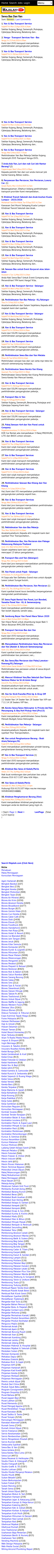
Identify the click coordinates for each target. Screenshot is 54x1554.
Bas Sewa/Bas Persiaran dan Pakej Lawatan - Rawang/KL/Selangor (25, 662)
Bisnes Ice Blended (10, 935)
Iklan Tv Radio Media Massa (15, 1037)
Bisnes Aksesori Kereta (12, 903)
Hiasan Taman (8, 1029)
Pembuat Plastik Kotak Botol (15, 1290)
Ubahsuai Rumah (9, 1526)
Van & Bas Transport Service (18, 23)
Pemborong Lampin (11, 1257)
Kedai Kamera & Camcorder (15, 1070)
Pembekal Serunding (11, 1227)
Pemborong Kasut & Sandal (15, 1254)
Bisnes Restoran (9, 968)
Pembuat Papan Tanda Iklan (15, 1287)
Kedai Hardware (9, 1062)
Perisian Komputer (10, 1353)
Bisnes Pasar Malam (11, 955)
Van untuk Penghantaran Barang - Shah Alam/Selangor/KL (22, 740)
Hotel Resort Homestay (12, 1032)
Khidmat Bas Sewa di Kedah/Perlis (22, 768)
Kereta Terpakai (8, 1087)
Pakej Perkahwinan (10, 1175)
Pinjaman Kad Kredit (11, 1370)
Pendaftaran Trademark (12, 1298)
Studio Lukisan (8, 1469)
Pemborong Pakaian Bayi (13, 1263)
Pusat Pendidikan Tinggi (13, 1408)
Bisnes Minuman (9, 952)
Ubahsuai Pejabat (9, 1524)
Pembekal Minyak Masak (13, 1221)
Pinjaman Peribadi (10, 1375)
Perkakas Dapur (9, 1356)
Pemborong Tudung (11, 1285)
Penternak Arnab (9, 1326)
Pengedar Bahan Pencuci (13, 1304)
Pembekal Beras (9, 1194)
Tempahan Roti (8, 1521)
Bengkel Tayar (8, 894)
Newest (10, 19)
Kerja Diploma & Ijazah (12, 1089)
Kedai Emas (7, 1056)
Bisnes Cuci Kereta (10, 914)
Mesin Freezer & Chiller (12, 1155)
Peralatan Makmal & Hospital (16, 1345)
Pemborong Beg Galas (12, 1241)
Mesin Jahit (6, 1161)
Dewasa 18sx (7, 1007)
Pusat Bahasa (7, 1395)
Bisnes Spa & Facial (11, 985)
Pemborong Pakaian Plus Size (16, 1271)
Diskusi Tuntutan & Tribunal (15, 1012)
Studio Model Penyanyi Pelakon (17, 1472)
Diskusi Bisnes (8, 1010)
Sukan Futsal (7, 1483)
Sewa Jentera (7, 1450)
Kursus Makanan (9, 1142)
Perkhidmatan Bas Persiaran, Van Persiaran (26, 585)
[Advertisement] (27, 91)
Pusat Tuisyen (8, 1417)
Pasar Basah (7, 1180)
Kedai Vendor (7, 1081)
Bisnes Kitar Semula (11, 944)
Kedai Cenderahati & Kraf (13, 1054)
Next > (21, 812)
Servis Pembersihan (11, 1436)
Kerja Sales (6, 1100)
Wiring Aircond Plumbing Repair (17, 1549)
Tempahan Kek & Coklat (13, 1507)
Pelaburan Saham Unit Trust (15, 1186)
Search (13, 2)
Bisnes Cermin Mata (11, 911)
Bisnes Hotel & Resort (12, 933)
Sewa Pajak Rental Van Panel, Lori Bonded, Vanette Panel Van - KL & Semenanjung (24, 601)
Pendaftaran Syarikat (11, 1296)
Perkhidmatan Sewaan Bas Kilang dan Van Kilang (24, 484)
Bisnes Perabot (8, 963)
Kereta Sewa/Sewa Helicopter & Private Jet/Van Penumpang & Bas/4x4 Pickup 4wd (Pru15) (27, 709)
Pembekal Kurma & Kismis (14, 1213)
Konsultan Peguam (10, 1106)
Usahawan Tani (8, 1538)
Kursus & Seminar (10, 1136)
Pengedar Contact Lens (12, 1309)
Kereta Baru (7, 1084)
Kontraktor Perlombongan (14, 1133)
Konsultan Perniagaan (12, 875)
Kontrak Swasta (9, 1111)
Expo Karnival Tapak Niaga (14, 1015)
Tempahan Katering (11, 1505)
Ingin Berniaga (8, 1043)
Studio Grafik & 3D (10, 1466)
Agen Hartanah (8, 880)
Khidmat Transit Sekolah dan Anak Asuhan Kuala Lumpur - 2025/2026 (26, 198)
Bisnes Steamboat (10, 988)
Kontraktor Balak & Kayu (13, 1117)
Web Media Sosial (10, 1546)
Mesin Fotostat (8, 1153)
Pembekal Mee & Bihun (13, 1219)
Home (4, 2)
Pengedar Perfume (10, 1312)
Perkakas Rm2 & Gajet (12, 1362)
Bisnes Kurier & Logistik (13, 949)
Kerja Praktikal (8, 1098)
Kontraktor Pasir (9, 1128)
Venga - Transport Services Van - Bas (21, 37)
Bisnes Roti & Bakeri (11, 971)
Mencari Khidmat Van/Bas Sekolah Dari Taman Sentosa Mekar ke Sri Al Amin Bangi (26, 679)
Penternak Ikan (8, 1334)
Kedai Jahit (6, 1067)
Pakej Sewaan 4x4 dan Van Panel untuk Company (22, 426)
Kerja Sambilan (8, 1103)
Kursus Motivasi (9, 1144)
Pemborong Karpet (10, 1252)
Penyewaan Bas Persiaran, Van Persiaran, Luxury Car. (26, 182)
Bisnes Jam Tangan (10, 938)
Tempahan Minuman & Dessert (16, 1516)
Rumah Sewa (7, 1425)
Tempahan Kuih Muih (11, 1513)
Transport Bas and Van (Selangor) (21, 557)
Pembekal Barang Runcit (13, 1191)
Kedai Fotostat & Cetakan (13, 1059)
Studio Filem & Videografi (14, 1461)
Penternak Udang (9, 1342)
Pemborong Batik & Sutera (14, 1238)
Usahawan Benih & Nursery (14, 1535)
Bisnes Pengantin (9, 960)
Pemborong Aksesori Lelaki (14, 1232)
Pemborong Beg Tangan (13, 1243)
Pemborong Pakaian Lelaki (14, 1268)
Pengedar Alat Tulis (10, 1301)
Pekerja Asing (7, 1183)
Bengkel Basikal (9, 883)
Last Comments (23, 19)
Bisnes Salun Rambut (11, 974)
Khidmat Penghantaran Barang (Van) (23, 796)
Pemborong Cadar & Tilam (14, 1249)
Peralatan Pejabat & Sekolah (15, 1348)
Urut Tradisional (9, 1529)
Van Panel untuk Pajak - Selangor (21, 571)
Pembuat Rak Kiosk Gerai (13, 1293)
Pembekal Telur (9, 1230)
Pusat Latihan (8, 1400)
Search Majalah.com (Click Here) (17, 863)
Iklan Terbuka (8, 1034)
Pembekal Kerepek (10, 1205)
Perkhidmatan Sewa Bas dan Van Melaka (25, 355)
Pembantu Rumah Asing (13, 1188)
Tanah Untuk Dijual (10, 1491)
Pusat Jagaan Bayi (10, 1397)
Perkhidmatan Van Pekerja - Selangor (23, 724)
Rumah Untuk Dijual (11, 1428)
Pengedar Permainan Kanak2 (15, 1315)
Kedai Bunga (7, 1051)
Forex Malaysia (8, 1018)
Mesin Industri (8, 1158)
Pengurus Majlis (9, 1323)
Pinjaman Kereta (9, 1373)
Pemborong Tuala (10, 1282)
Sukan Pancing (8, 1485)
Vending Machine (9, 1540)
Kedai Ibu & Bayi (9, 1065)
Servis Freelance (9, 1430)
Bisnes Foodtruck (9, 924)
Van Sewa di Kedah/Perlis (17, 782)
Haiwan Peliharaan (10, 1021)
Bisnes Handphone (10, 927)
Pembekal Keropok (10, 1208)
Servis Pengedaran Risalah (14, 1439)
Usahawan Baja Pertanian (13, 1532)
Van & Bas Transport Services (19, 383)
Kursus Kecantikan (10, 1139)
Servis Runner (8, 1441)
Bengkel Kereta (8, 889)
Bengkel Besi (7, 886)
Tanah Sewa (7, 1488)
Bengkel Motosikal (10, 891)
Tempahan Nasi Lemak (12, 1518)
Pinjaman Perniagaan (11, 1378)
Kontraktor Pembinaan (12, 1131)
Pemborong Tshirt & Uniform (15, 1279)
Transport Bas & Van (15, 396)
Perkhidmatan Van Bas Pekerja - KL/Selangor (27, 299)
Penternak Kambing (11, 1337)
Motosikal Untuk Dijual (12, 1169)
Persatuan (6, 870)
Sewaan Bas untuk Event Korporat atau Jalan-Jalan (25, 270)
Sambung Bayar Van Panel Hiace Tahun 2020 (27, 616)
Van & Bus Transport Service (18, 149)
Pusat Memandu (9, 1403)
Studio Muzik (7, 1474)
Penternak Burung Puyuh (13, 1331)
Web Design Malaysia (11, 1543)
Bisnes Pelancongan (11, 958)
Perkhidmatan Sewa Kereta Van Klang (23, 369)
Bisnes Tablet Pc (9, 993)
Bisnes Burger (8, 908)
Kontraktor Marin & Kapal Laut (16, 1122)
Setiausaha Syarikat (11, 1444)
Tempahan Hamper (10, 1496)
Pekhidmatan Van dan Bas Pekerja (21, 527)
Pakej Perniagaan (9, 872)
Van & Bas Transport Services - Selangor (25, 410)
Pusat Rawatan (8, 1411)
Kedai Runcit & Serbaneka (14, 1073)
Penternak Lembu (9, 1340)
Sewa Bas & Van (9, 1447)
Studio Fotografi (9, 1463)
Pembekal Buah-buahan (13, 1197)
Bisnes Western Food (11, 1004)
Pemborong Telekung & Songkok (17, 1276)
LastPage (39, 812)
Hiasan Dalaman (9, 1026)
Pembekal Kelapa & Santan (14, 1202)
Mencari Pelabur (9, 1150)
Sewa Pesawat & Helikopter (15, 1458)
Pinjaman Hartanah (10, 1367)
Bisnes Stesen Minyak (12, 990)
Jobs (20, 2)
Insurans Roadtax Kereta (13, 1048)
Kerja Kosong (7, 1095)
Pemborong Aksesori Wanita (15, 1235)
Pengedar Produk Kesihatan (14, 1320)
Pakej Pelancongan (10, 1172)
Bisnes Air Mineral (10, 897)
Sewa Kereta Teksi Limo (12, 1452)
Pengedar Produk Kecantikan (15, 1318)
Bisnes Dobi (7, 919)
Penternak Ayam (9, 1329)
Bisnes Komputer (9, 946)
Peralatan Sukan (9, 1351)
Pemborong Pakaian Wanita (14, 1274)
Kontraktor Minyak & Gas (13, 1125)
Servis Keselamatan (11, 1433)
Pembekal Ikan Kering (12, 1199)
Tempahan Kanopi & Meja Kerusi (17, 1502)
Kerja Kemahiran (9, 1092)
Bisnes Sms (7, 982)
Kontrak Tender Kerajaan (13, 1114)
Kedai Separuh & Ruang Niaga (16, 1076)
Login (27, 2)
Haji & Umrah (8, 1023)
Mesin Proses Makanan (12, 1164)
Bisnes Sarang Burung (12, 977)
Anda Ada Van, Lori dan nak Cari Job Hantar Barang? (23, 165)
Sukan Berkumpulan (11, 1480)
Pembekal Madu (9, 1216)
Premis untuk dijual (10, 1381)
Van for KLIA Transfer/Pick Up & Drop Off (25, 693)
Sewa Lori (6, 1455)
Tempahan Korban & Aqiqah (15, 1510)
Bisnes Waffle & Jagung (12, 1002)
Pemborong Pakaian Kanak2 (15, 1265)
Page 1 (13, 812)
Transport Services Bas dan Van (20, 630)
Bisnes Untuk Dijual (11, 999)
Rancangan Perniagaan (12, 1419)
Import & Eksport (10, 1040)
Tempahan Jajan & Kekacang (15, 1499)
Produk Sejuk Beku (10, 1386)
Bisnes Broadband (10, 905)
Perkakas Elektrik (9, 1359)
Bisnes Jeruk (7, 941)
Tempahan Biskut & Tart (13, 1494)
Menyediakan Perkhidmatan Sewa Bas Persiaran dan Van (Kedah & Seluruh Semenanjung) (26, 645)
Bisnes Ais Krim (8, 900)
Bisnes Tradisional (10, 996)
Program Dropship (10, 1392)
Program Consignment (12, 1389)
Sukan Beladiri (8, 1477)
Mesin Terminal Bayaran (13, 1166)
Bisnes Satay (7, 979)
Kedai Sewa (7, 1078)
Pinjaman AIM (8, 1364)
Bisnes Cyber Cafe (10, 916)
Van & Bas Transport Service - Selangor (24, 285)
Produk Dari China (10, 1384)
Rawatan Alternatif (10, 1422)
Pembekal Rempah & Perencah (16, 1224)
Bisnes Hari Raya (9, 930)
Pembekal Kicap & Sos (12, 1210)
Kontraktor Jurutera (10, 1120)
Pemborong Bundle (10, 1246)
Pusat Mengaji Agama (11, 1406)
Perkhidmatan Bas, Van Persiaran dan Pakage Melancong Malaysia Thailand (25, 542)
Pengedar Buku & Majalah (14, 1307)
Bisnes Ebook (8, 922)
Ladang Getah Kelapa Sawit (15, 1147)
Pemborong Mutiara (11, 1260)
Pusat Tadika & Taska (11, 1414)
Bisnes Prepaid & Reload (13, 966)
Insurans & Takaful (10, 1046)
